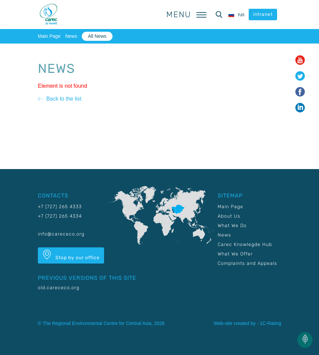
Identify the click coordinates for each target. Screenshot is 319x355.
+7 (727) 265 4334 (60, 216)
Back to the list (59, 99)
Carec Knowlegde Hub (245, 244)
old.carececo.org (58, 288)
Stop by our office (71, 255)
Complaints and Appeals (247, 263)
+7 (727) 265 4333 (60, 207)
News (71, 36)
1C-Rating (270, 323)
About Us (229, 216)
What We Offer (235, 254)
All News (97, 36)
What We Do (232, 225)
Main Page (49, 36)
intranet (263, 14)
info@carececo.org (61, 234)
